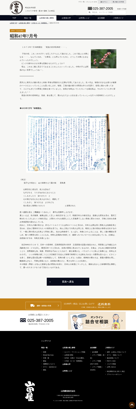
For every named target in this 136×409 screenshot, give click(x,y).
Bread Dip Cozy (48, 355)
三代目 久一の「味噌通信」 (39, 23)
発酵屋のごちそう (49, 364)
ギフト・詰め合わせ (50, 367)
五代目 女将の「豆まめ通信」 (74, 358)
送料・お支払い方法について (116, 352)
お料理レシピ (84, 18)
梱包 (44, 370)
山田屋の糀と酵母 (46, 18)
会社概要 (101, 18)
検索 (89, 12)
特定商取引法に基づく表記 (116, 371)
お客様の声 (66, 18)
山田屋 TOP (13, 23)
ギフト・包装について (114, 355)
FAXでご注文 (111, 361)
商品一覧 (27, 18)
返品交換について (113, 358)
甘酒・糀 (46, 358)
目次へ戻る (68, 281)
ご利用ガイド (118, 18)
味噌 (44, 352)
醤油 (44, 361)
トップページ (46, 341)
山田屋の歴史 (68, 355)
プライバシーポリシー (114, 374)
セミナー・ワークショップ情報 (74, 352)
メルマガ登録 (111, 364)
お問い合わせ (111, 367)
